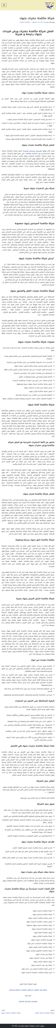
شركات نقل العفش (40, 989)
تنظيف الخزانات (14, 989)
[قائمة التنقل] (4, 5)
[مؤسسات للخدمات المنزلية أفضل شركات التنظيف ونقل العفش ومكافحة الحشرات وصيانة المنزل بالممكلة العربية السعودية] (49, 5)
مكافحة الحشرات (25, 22)
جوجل (5, 902)
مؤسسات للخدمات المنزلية (40, 22)
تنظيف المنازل (27, 989)
